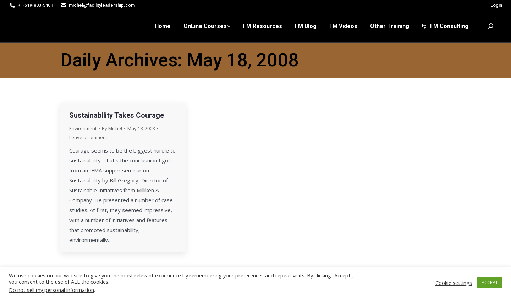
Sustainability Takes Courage (116, 115)
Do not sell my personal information (51, 289)
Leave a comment (88, 137)
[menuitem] (162, 26)
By (112, 128)
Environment (83, 128)
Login (496, 5)
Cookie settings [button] (453, 283)
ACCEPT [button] (490, 282)
